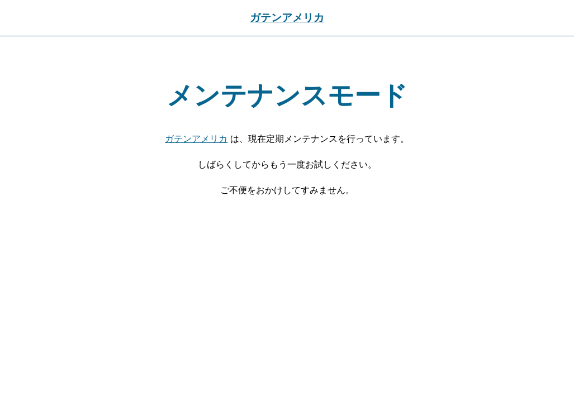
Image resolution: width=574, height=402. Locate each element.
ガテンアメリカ (287, 17)
